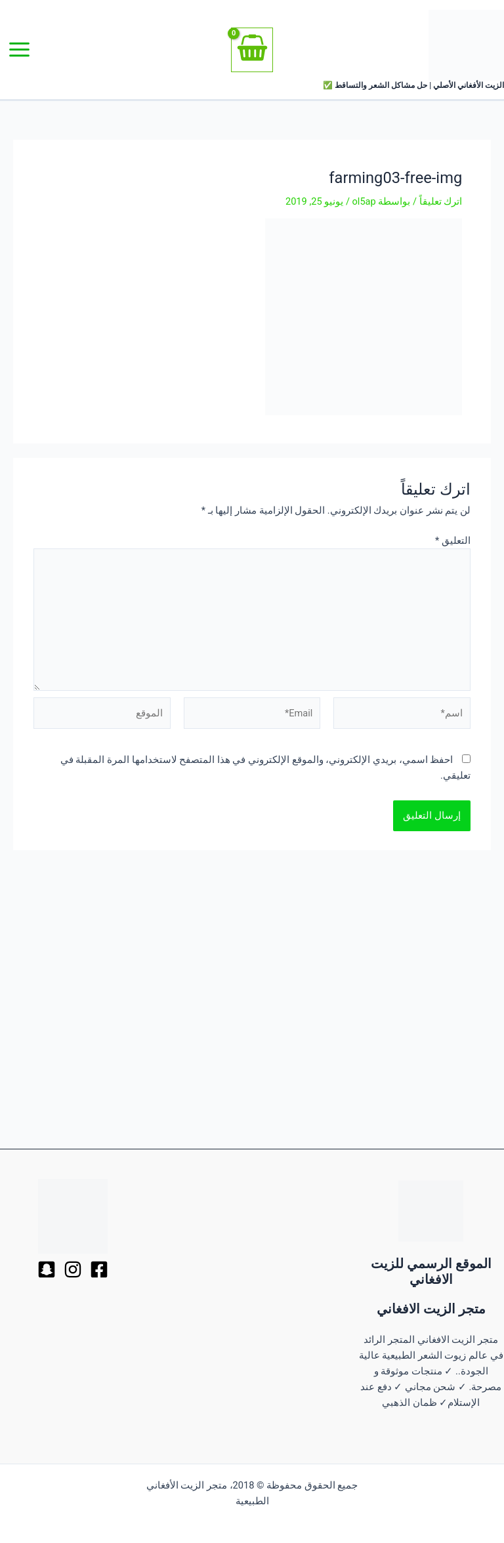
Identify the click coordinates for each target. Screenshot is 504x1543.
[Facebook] (99, 1269)
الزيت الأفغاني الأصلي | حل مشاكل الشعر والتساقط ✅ (413, 85)
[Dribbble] (73, 1269)
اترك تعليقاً (441, 201)
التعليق (453, 540)
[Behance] (46, 1269)
